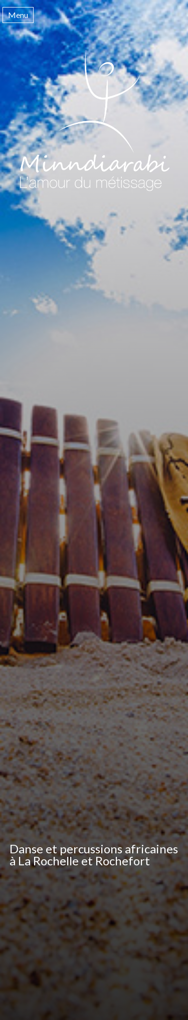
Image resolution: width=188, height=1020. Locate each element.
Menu (18, 15)
